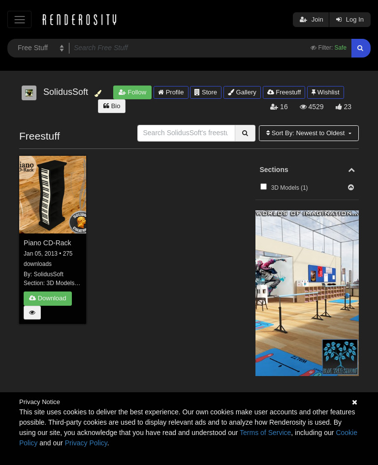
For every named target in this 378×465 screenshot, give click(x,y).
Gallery (242, 92)
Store (205, 92)
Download (47, 298)
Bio (111, 106)
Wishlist (325, 92)
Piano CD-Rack (47, 243)
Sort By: (306, 133)
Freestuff (284, 92)
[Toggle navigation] (19, 19)
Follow (132, 92)
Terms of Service (265, 432)
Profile (171, 92)
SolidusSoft (48, 274)
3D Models (61, 283)
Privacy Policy (86, 443)
